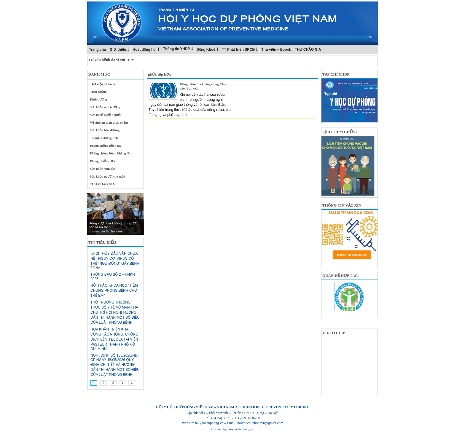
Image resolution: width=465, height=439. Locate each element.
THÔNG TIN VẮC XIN (341, 205)
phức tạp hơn (159, 74)
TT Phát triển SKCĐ (238, 49)
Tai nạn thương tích (104, 138)
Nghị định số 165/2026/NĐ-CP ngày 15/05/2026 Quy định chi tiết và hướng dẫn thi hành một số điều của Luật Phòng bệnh (115, 365)
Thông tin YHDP (176, 49)
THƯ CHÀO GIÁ (308, 49)
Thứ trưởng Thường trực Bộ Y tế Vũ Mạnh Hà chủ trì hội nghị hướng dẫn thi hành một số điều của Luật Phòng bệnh (115, 312)
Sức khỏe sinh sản (102, 168)
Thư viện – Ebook (276, 49)
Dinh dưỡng (98, 99)
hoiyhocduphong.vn (240, 429)
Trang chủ (97, 49)
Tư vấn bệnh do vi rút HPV (111, 60)
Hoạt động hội (144, 49)
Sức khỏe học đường (105, 130)
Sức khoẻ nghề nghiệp (106, 114)
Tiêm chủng (98, 91)
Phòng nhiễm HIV (103, 161)
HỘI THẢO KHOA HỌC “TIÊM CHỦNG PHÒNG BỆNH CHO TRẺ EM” (114, 290)
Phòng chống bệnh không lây (110, 153)
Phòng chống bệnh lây (105, 145)
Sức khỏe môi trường (105, 107)
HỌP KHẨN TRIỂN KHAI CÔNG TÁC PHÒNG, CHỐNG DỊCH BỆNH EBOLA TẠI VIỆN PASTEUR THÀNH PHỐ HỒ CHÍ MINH (114, 339)
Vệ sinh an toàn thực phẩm (109, 122)
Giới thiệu (118, 49)
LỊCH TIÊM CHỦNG (340, 132)
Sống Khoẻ (206, 49)
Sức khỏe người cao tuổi (107, 176)
